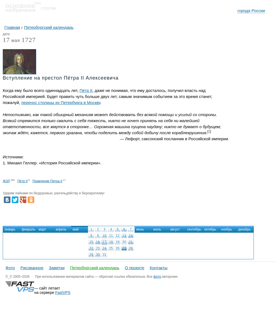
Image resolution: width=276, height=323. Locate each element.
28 (130, 248)
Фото (10, 267)
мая (11, 40)
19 (117, 242)
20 (124, 242)
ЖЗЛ (6, 181)
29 (91, 255)
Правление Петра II (47, 181)
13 (124, 236)
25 (111, 248)
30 (97, 255)
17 (104, 242)
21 (130, 242)
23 (97, 248)
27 (124, 248)
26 (117, 248)
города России (251, 10)
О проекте (134, 267)
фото (157, 277)
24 (104, 248)
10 (104, 236)
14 (130, 236)
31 (104, 255)
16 (97, 242)
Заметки (56, 267)
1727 (28, 39)
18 (111, 242)
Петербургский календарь (94, 267)
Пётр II (85, 90)
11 (111, 236)
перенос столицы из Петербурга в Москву (60, 102)
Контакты (158, 267)
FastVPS (62, 292)
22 (91, 248)
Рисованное (31, 267)
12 (117, 236)
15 (91, 242)
